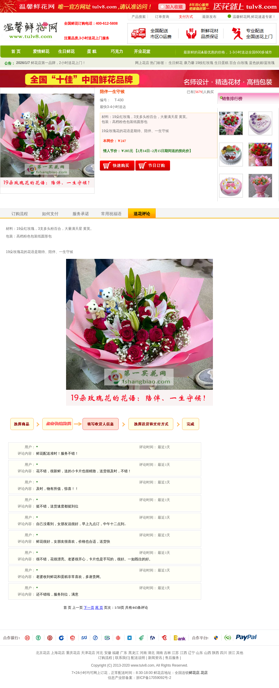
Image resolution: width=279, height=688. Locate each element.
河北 (99, 653)
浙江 (231, 653)
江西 (183, 653)
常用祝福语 (111, 213)
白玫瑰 (242, 63)
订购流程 (19, 213)
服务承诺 (81, 213)
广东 (123, 653)
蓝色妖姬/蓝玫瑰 (262, 63)
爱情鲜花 (41, 51)
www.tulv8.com (142, 665)
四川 (223, 653)
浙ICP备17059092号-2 (153, 678)
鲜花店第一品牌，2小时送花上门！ (51, 63)
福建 (115, 653)
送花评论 (142, 213)
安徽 (107, 653)
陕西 (215, 653)
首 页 (16, 51)
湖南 (159, 653)
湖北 (151, 653)
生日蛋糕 (221, 63)
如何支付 (50, 213)
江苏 (175, 653)
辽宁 (191, 653)
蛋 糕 (91, 51)
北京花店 (43, 653)
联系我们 (122, 658)
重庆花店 (73, 653)
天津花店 (88, 653)
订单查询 (162, 17)
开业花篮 (142, 51)
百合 (232, 63)
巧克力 (117, 51)
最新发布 (209, 17)
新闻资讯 (155, 658)
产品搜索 (139, 17)
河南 (143, 653)
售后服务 (172, 658)
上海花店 (58, 653)
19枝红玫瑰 (204, 63)
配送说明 (138, 658)
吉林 (167, 653)
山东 (199, 653)
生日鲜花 (66, 51)
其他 (239, 653)
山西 (207, 653)
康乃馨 (189, 63)
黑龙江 (133, 653)
